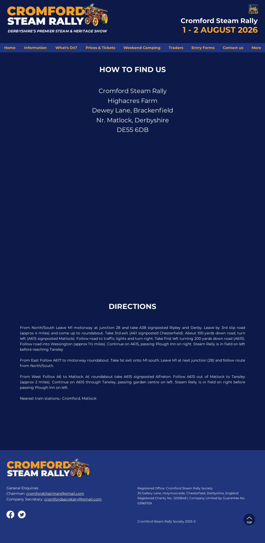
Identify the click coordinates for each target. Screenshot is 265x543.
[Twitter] (22, 514)
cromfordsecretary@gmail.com (73, 499)
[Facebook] (10, 514)
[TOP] (249, 519)
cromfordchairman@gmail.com (55, 493)
